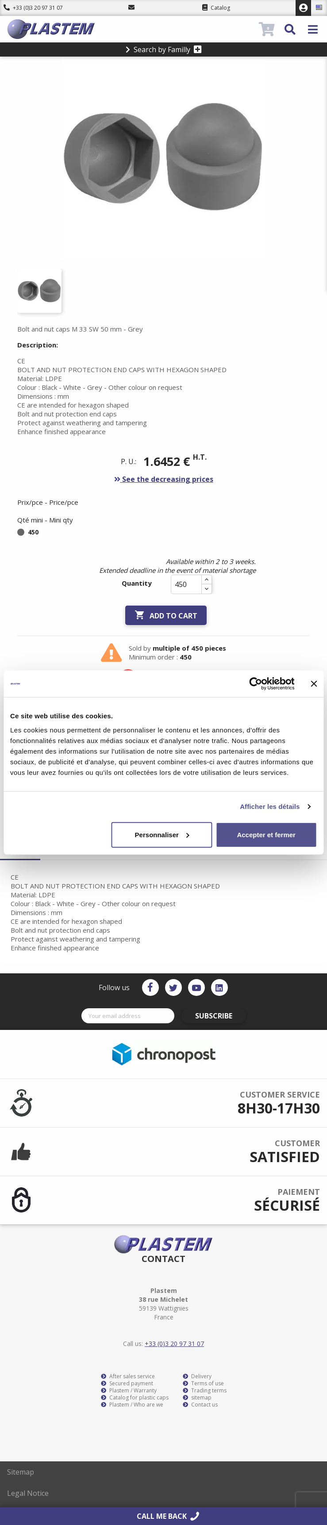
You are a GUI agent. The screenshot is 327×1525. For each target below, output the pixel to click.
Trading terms (205, 1390)
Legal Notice (28, 1493)
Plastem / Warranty (129, 1390)
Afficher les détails (270, 806)
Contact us (200, 1404)
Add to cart (166, 615)
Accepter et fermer (266, 834)
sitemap (197, 1397)
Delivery (197, 1376)
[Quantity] (186, 584)
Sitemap (20, 1472)
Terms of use (203, 1383)
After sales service (128, 1376)
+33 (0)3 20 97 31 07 (33, 7)
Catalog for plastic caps (135, 1397)
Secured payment (127, 1383)
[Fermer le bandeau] (314, 684)
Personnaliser (162, 834)
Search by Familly (164, 49)
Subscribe (213, 1016)
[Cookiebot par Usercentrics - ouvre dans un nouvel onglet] (255, 683)
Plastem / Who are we (132, 1404)
